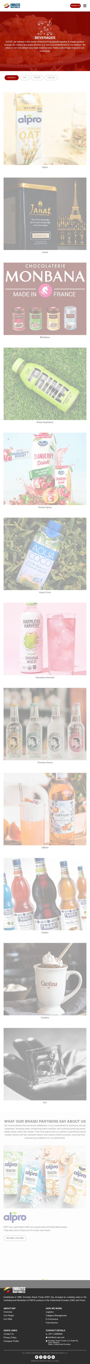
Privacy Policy (10, 1338)
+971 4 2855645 (54, 1334)
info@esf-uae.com (55, 1337)
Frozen (37, 78)
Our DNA (8, 1319)
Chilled (51, 78)
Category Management (56, 1316)
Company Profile (11, 1341)
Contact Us (9, 1334)
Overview (8, 1312)
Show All (11, 78)
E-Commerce (52, 1319)
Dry (25, 78)
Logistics (50, 1312)
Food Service (52, 1323)
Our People (9, 1316)
